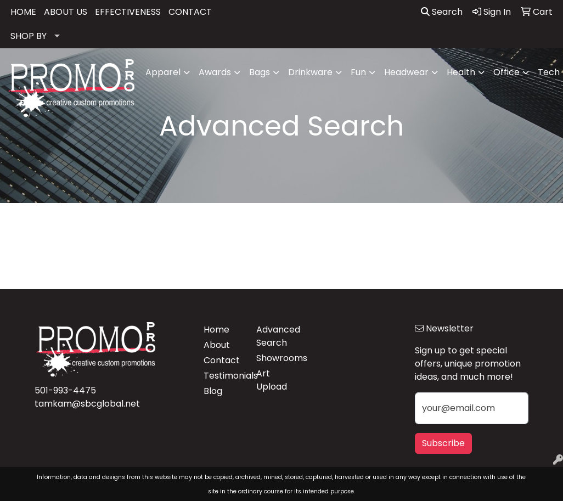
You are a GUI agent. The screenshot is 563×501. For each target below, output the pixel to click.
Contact (222, 360)
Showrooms (276, 358)
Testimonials (223, 375)
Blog (213, 391)
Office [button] (506, 72)
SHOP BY (28, 36)
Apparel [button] (163, 72)
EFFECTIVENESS (128, 11)
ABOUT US (65, 11)
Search (442, 11)
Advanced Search (276, 336)
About (217, 345)
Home (216, 329)
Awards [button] (215, 72)
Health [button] (461, 72)
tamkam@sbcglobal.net (87, 403)
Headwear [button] (406, 72)
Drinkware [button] (310, 72)
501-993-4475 (65, 390)
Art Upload (271, 380)
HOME (23, 11)
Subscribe (443, 443)
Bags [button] (259, 72)
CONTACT (190, 11)
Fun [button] (358, 72)
